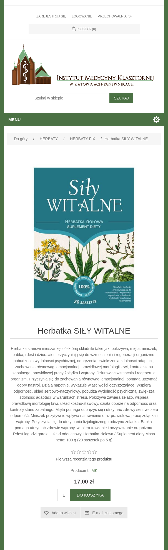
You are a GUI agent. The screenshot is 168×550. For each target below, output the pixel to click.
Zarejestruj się (51, 16)
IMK (94, 470)
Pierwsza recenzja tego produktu (84, 459)
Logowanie (82, 16)
